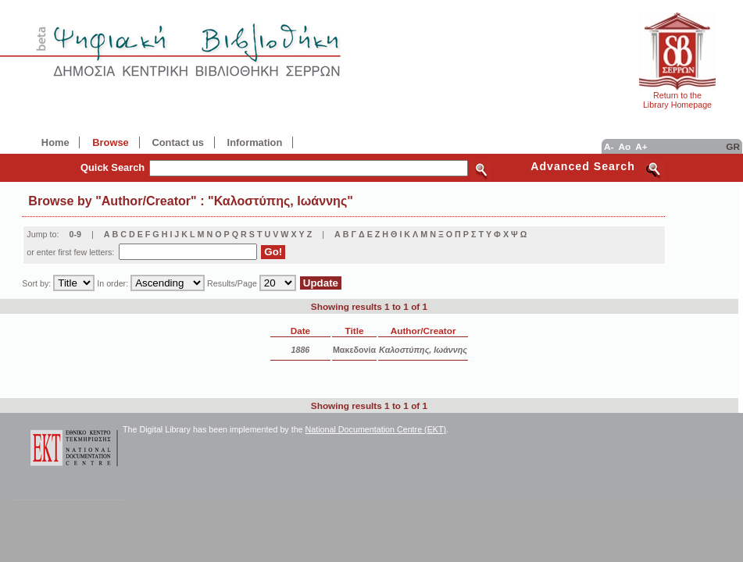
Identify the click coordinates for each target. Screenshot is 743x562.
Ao (624, 146)
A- (608, 146)
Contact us (177, 142)
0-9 (75, 234)
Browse (110, 142)
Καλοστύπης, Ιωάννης (423, 349)
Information (255, 142)
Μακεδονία (354, 349)
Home (55, 142)
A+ (641, 146)
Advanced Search (582, 166)
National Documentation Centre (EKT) (376, 429)
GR (733, 146)
